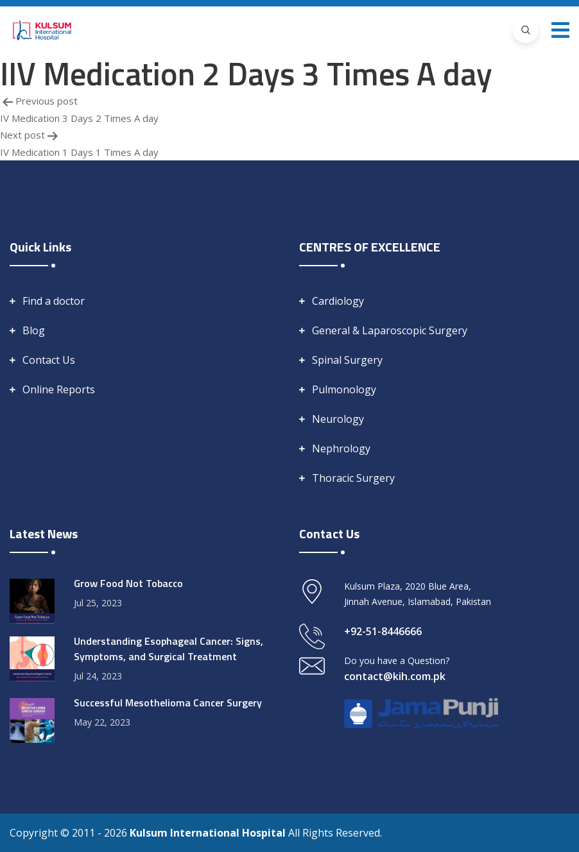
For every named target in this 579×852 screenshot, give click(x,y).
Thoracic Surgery (353, 478)
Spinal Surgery (347, 360)
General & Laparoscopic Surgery (389, 330)
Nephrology (341, 448)
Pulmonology (344, 389)
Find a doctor (53, 301)
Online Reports (58, 389)
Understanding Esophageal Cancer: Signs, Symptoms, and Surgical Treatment (168, 648)
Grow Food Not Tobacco (128, 583)
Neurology (338, 419)
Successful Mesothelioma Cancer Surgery (168, 702)
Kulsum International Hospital (209, 833)
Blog (33, 330)
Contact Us (48, 360)
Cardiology (338, 301)
